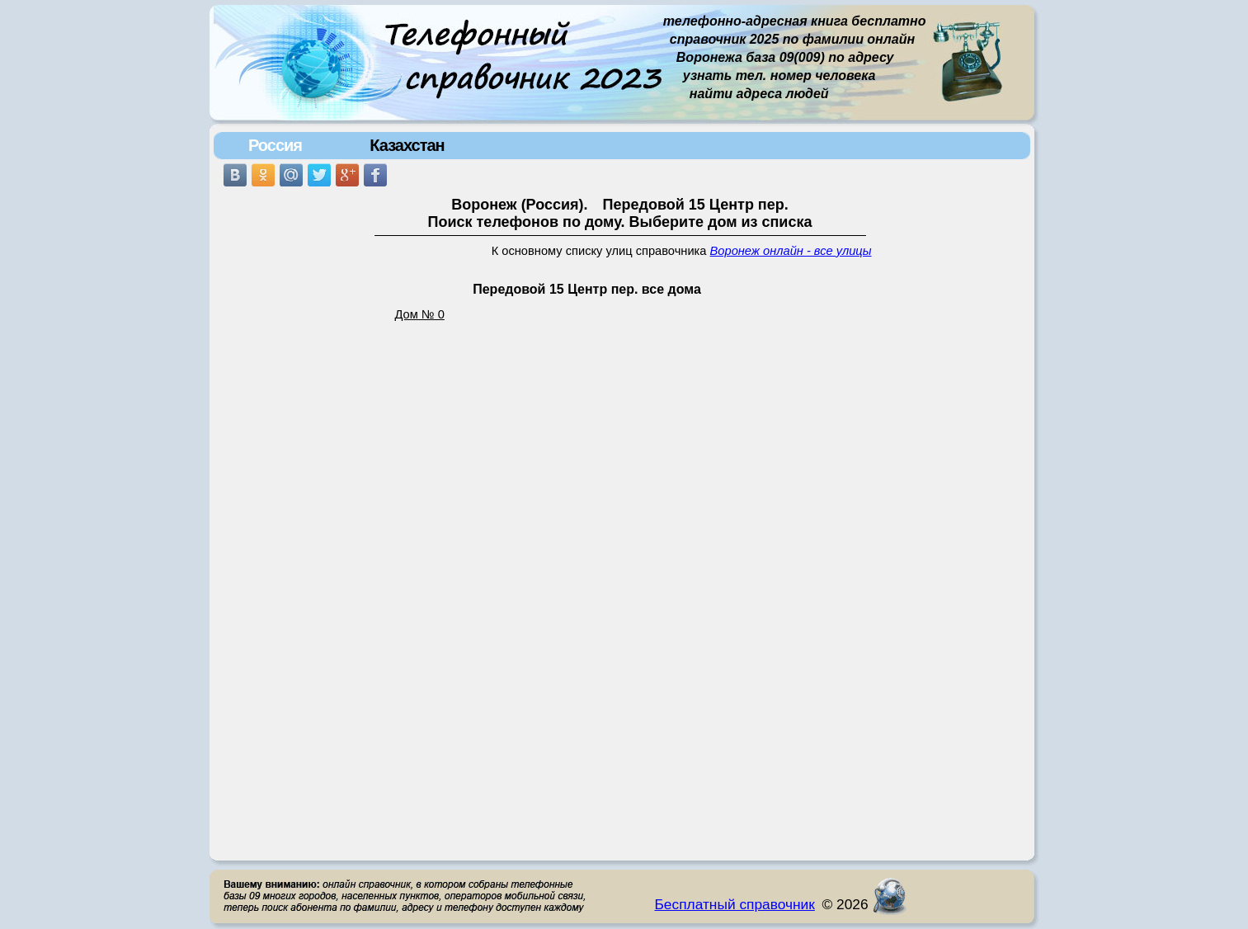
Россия (275, 145)
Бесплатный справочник (735, 904)
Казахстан (407, 145)
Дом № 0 (420, 314)
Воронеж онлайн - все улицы (791, 250)
